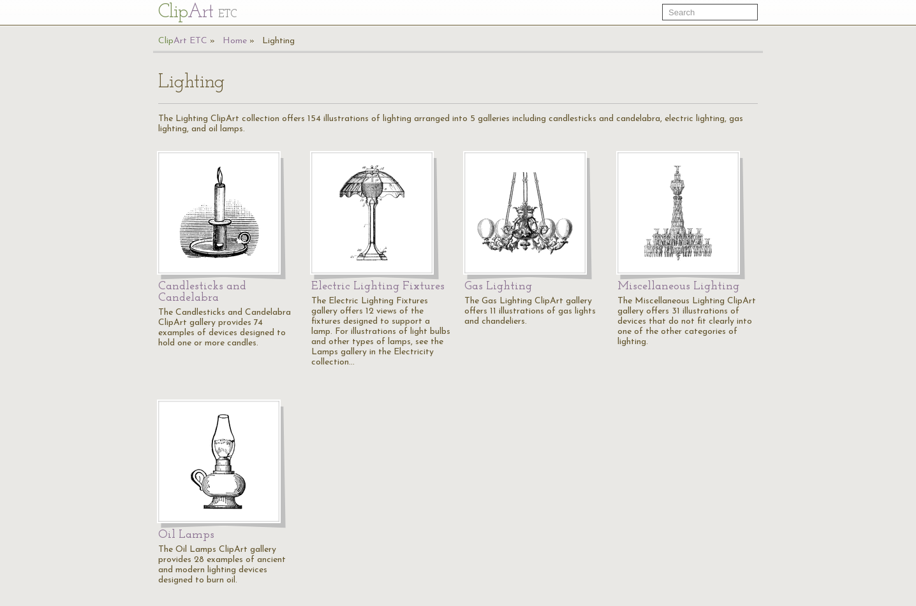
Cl (197, 12)
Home (235, 41)
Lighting (278, 41)
